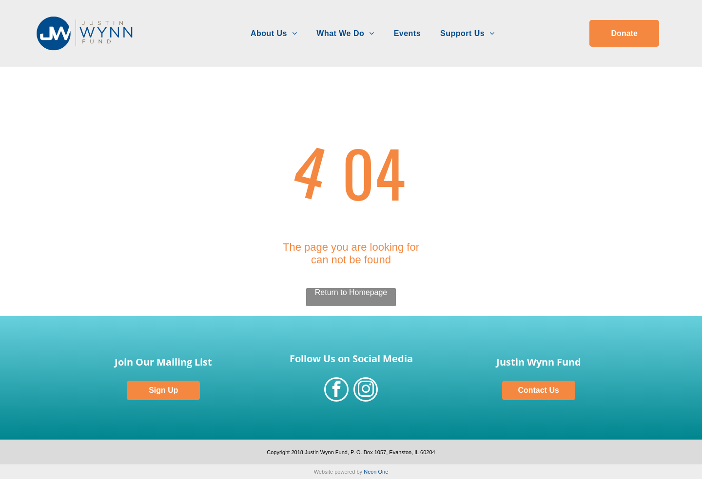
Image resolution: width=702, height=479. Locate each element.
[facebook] (336, 390)
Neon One (376, 472)
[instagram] (365, 390)
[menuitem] (274, 33)
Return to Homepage (351, 292)
